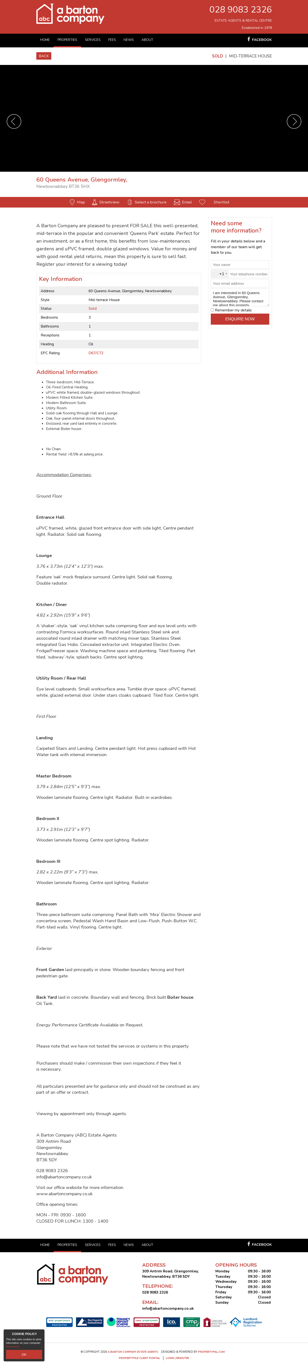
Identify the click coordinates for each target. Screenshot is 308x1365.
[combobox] (220, 274)
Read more (12, 1348)
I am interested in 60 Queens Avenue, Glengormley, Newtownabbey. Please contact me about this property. (240, 297)
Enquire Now (240, 319)
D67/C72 (96, 352)
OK (24, 1355)
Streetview (109, 202)
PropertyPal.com (211, 1352)
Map (81, 202)
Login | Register (177, 1358)
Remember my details (233, 310)
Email (187, 202)
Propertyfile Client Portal (139, 1358)
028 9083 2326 (240, 10)
